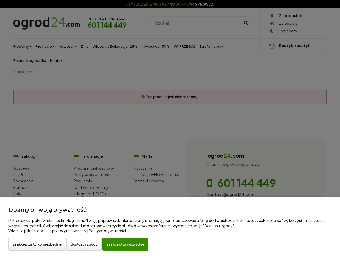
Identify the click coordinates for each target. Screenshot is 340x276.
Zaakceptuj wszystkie (125, 244)
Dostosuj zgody (84, 244)
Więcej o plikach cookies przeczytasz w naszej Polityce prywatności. (67, 230)
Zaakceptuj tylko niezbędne (37, 244)
